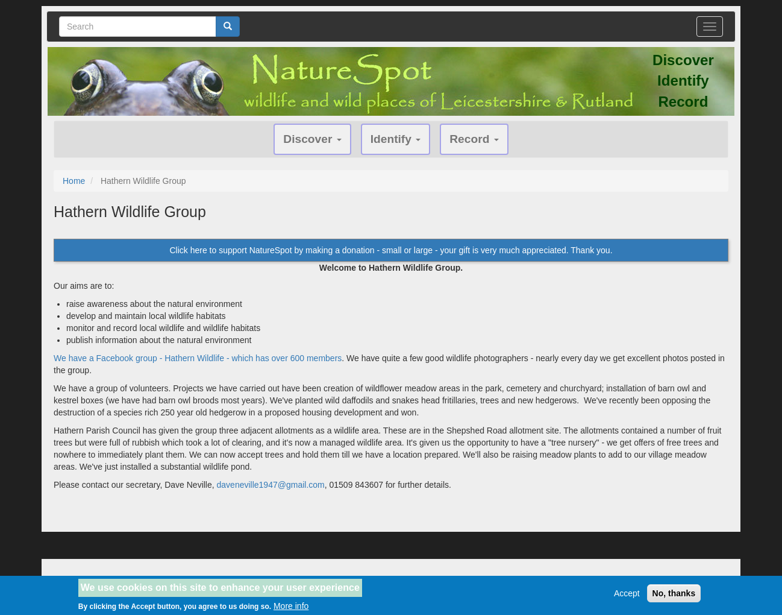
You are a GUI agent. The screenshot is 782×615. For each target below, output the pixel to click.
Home (74, 181)
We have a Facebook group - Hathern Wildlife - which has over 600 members (198, 358)
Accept (627, 597)
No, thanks (674, 597)
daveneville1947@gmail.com (271, 485)
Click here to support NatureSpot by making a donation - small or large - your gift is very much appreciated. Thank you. (390, 250)
